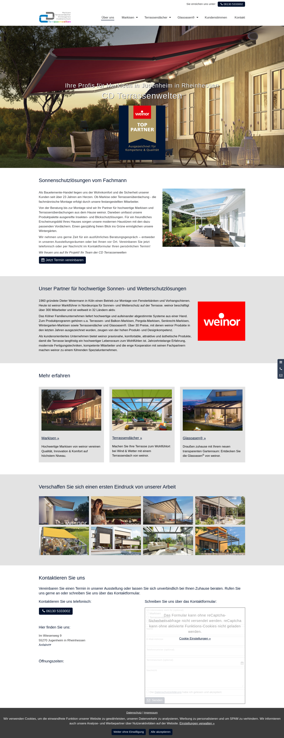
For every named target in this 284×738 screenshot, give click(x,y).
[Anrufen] (280, 369)
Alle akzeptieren (160, 731)
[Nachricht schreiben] (280, 375)
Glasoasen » (194, 438)
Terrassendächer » (127, 438)
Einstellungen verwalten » (197, 723)
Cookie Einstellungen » (195, 638)
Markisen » (50, 438)
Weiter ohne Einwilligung (129, 731)
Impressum (151, 712)
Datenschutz (134, 712)
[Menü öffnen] (280, 362)
